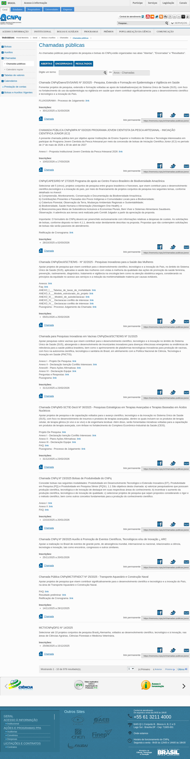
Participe (138, 2)
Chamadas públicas (81, 38)
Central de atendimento (132, 17)
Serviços (152, 2)
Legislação (168, 2)
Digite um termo (47, 72)
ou (110, 72)
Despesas (12, 739)
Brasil (12, 3)
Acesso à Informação (15, 31)
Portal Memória (22, 38)
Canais (183, 2)
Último (181, 669)
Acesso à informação (35, 2)
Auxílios (8, 52)
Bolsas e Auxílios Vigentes (18, 92)
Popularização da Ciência (135, 31)
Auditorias (12, 731)
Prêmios (108, 31)
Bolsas (8, 46)
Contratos (12, 747)
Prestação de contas (15, 86)
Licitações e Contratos (22, 743)
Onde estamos (141, 733)
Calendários (10, 81)
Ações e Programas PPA (22, 727)
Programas (91, 31)
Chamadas (64, 38)
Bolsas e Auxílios (67, 31)
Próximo (169, 669)
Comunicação (165, 31)
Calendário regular (14, 69)
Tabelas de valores (14, 75)
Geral (35, 38)
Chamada (49, 119)
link (87, 100)
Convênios (12, 735)
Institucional (42, 31)
